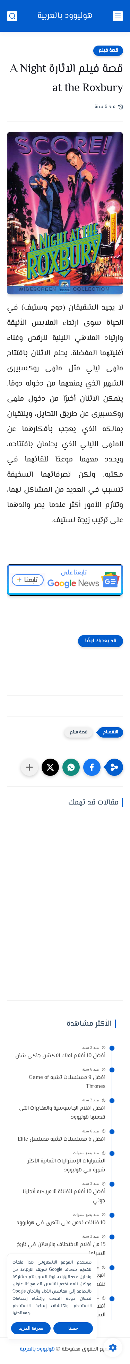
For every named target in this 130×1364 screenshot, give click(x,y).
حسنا (73, 1328)
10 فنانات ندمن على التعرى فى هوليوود (61, 1223)
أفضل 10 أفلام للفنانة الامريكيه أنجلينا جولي (64, 1196)
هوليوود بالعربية (65, 16)
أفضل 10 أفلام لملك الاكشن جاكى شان (60, 1056)
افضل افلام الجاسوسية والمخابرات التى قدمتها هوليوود (62, 1113)
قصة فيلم (108, 51)
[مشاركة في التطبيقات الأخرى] (29, 767)
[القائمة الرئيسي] (118, 16)
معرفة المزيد (31, 1328)
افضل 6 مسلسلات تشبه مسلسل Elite (61, 1139)
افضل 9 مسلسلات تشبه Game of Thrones (67, 1082)
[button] (92, 767)
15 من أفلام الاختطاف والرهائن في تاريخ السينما (61, 1249)
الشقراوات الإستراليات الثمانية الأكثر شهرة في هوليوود (66, 1166)
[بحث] (12, 16)
